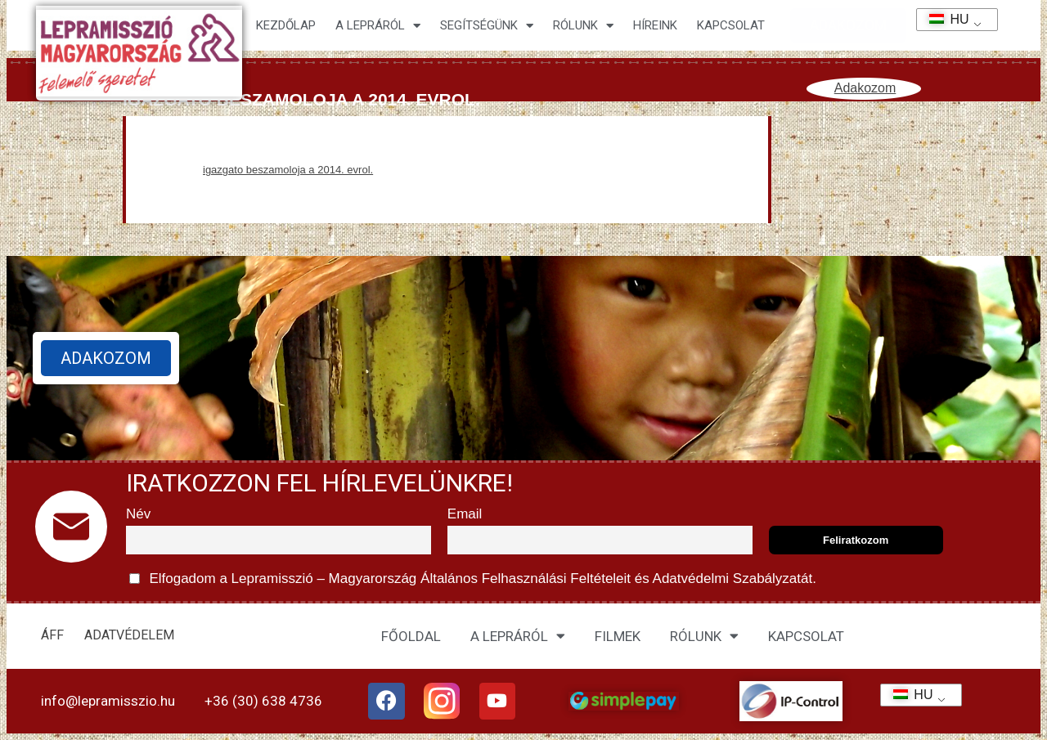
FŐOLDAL (411, 636)
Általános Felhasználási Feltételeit (525, 578)
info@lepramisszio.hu (108, 701)
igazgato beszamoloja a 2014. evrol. (288, 170)
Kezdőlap (286, 25)
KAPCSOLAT (731, 25)
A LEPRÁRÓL (517, 636)
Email (465, 514)
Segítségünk (486, 25)
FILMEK (617, 636)
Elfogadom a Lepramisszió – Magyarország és (472, 578)
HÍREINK (655, 25)
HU (943, 19)
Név (138, 514)
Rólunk (583, 25)
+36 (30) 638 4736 (263, 701)
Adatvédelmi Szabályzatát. (732, 578)
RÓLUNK (704, 636)
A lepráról (377, 25)
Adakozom (865, 88)
